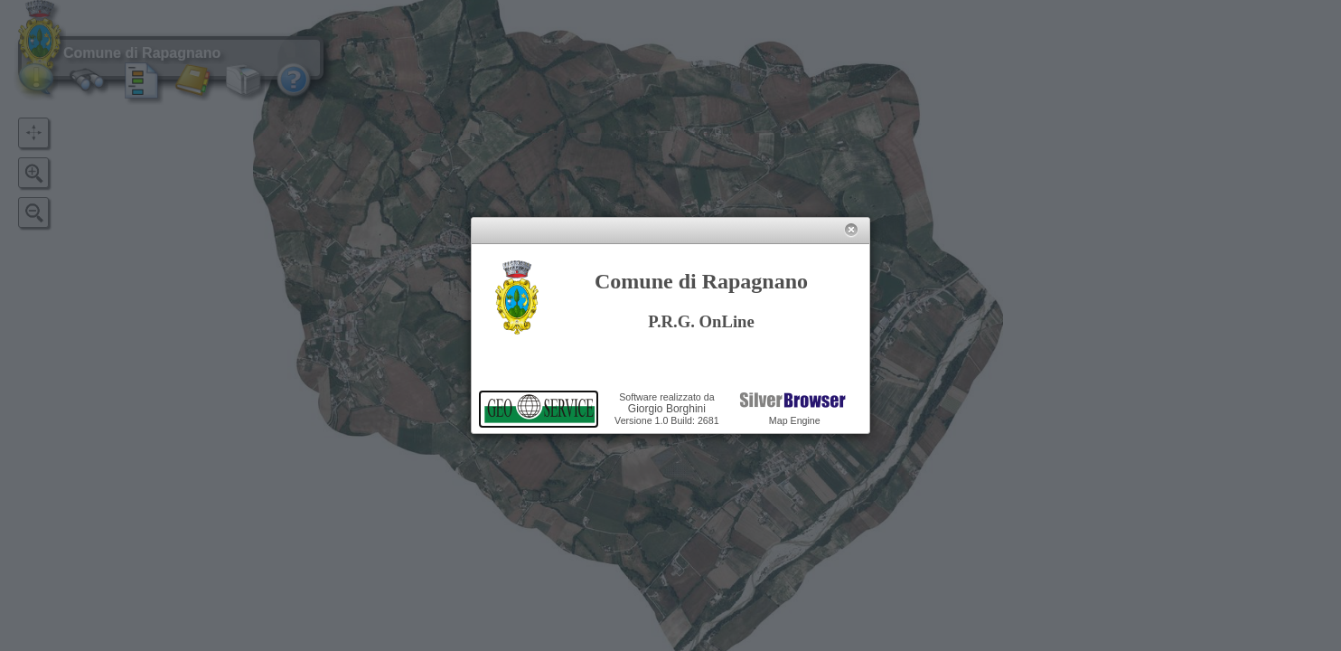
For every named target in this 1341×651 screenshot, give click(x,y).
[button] (850, 229)
